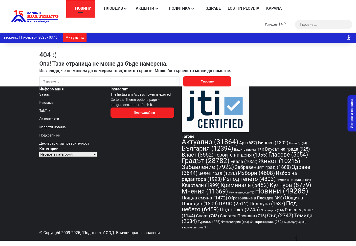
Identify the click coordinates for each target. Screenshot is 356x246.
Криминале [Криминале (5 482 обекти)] (245, 185)
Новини (80, 8)
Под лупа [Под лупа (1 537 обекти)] (267, 204)
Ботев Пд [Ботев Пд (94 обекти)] (298, 143)
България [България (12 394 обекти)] (207, 148)
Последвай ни (142, 112)
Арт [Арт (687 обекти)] (248, 142)
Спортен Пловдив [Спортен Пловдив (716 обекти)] (243, 215)
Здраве (210, 8)
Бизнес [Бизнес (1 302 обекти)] (273, 142)
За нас (44, 94)
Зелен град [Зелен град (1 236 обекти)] (218, 173)
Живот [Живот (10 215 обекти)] (279, 160)
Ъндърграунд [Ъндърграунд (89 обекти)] (295, 222)
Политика (177, 8)
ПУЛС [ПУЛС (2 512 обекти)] (233, 204)
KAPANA (274, 8)
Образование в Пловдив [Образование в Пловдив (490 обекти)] (256, 198)
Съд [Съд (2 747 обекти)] (280, 216)
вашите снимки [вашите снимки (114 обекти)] (196, 227)
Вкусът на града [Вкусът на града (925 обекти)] (287, 149)
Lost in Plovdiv (243, 8)
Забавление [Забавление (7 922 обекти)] (208, 167)
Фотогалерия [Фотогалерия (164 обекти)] (235, 222)
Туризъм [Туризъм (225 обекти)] (209, 222)
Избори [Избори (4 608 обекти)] (256, 173)
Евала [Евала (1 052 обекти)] (243, 161)
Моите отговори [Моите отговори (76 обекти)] (241, 192)
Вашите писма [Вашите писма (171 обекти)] (249, 149)
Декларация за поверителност (64, 143)
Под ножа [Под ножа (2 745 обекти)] (240, 210)
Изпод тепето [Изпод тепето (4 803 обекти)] (249, 179)
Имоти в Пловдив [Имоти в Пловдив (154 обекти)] (294, 180)
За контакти (49, 119)
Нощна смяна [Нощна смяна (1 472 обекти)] (204, 198)
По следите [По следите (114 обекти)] (272, 210)
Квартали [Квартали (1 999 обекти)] (201, 185)
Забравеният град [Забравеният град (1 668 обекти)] (263, 167)
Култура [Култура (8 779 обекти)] (290, 185)
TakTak (44, 111)
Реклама (46, 103)
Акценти (143, 8)
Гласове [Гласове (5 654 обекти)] (288, 154)
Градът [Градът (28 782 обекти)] (206, 161)
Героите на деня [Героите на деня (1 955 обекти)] (240, 155)
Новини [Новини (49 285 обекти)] (281, 191)
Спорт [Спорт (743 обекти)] (207, 215)
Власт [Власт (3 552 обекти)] (198, 155)
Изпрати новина (52, 127)
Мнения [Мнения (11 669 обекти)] (205, 191)
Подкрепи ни (49, 135)
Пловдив (110, 8)
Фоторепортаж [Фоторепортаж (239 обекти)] (266, 222)
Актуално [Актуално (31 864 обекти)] (210, 142)
